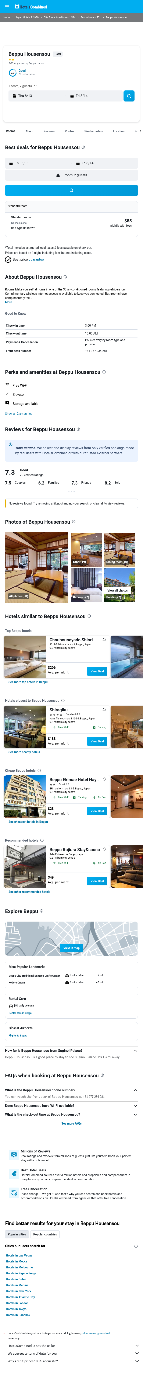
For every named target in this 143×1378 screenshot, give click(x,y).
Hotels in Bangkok (18, 1315)
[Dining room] (36, 567)
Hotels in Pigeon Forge (21, 1273)
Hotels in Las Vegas (19, 1255)
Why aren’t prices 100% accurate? (74, 1361)
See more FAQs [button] (71, 1123)
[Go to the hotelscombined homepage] (30, 6)
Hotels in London (17, 1303)
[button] (7, 6)
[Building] (119, 585)
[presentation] (83, 147)
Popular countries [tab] (45, 1234)
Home (6, 17)
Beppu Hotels (88, 17)
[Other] (86, 550)
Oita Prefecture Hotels (56, 17)
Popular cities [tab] (17, 1234)
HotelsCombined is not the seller (74, 1345)
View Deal (97, 671)
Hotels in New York (18, 1291)
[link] (28, 682)
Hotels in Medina (17, 1285)
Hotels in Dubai (16, 1279)
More (8, 302)
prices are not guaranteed (96, 1333)
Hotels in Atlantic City (20, 1297)
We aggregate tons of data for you (74, 1353)
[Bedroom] (86, 585)
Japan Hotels (22, 17)
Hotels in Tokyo (16, 1309)
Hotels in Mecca (16, 1261)
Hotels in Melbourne (19, 1267)
